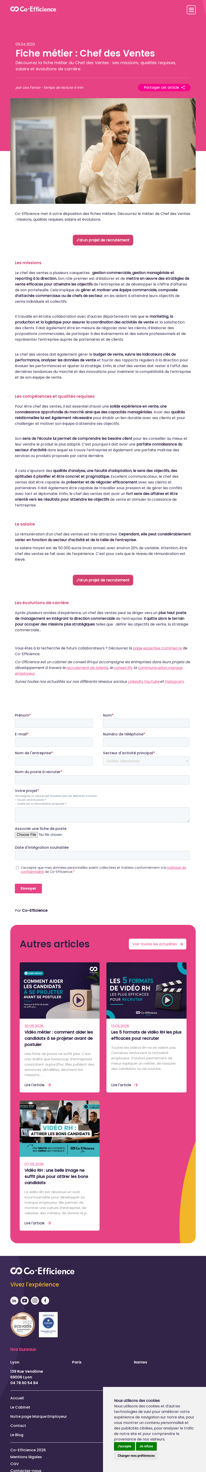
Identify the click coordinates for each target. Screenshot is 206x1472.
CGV (14, 1463)
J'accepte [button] (124, 1446)
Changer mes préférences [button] (136, 1456)
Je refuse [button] (146, 1446)
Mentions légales (26, 1456)
